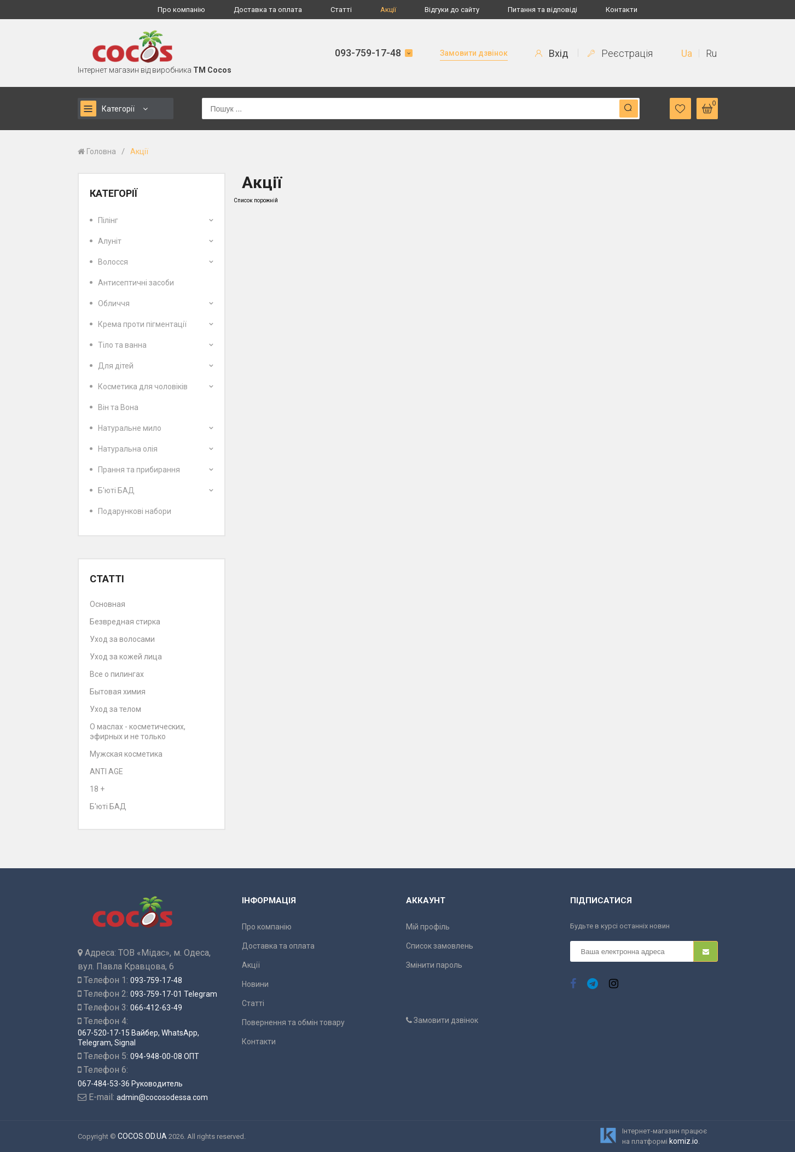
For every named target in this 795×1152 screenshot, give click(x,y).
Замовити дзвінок (474, 53)
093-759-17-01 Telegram (173, 994)
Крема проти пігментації (142, 324)
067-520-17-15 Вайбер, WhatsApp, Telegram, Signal (138, 1037)
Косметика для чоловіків (143, 386)
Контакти (621, 9)
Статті (341, 9)
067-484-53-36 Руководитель (130, 1083)
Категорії (107, 108)
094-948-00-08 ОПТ (164, 1056)
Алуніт (109, 241)
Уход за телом (115, 709)
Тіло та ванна (122, 345)
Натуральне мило (129, 428)
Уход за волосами (122, 639)
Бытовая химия (118, 691)
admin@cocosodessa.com (162, 1097)
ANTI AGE (106, 771)
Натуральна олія (128, 449)
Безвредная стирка (125, 621)
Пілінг (108, 220)
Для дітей (116, 365)
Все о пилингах (117, 674)
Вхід (551, 53)
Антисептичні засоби (136, 282)
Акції (388, 9)
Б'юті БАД (116, 490)
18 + (97, 789)
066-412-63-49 (156, 1007)
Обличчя (114, 303)
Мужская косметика (126, 754)
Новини (255, 984)
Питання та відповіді (542, 9)
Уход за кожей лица (126, 656)
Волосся (113, 262)
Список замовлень (439, 946)
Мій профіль (428, 926)
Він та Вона (118, 407)
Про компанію (181, 9)
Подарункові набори (134, 511)
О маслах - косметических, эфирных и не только (137, 731)
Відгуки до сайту (452, 9)
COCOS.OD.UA (142, 1136)
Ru (711, 53)
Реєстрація (620, 53)
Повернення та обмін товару (293, 1022)
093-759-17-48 (368, 53)
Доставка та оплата (268, 9)
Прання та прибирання (139, 469)
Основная (107, 604)
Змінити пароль (434, 965)
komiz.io (683, 1141)
